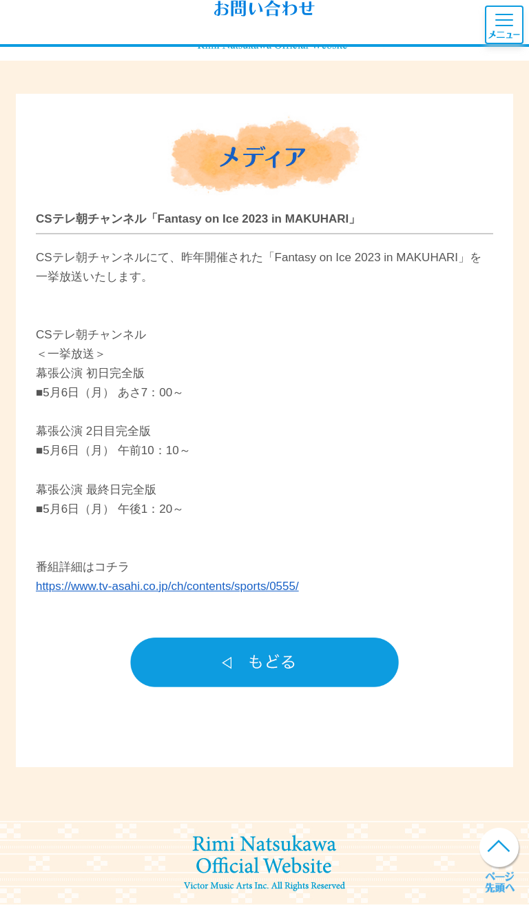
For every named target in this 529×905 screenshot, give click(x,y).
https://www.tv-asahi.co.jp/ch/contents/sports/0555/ (167, 586)
